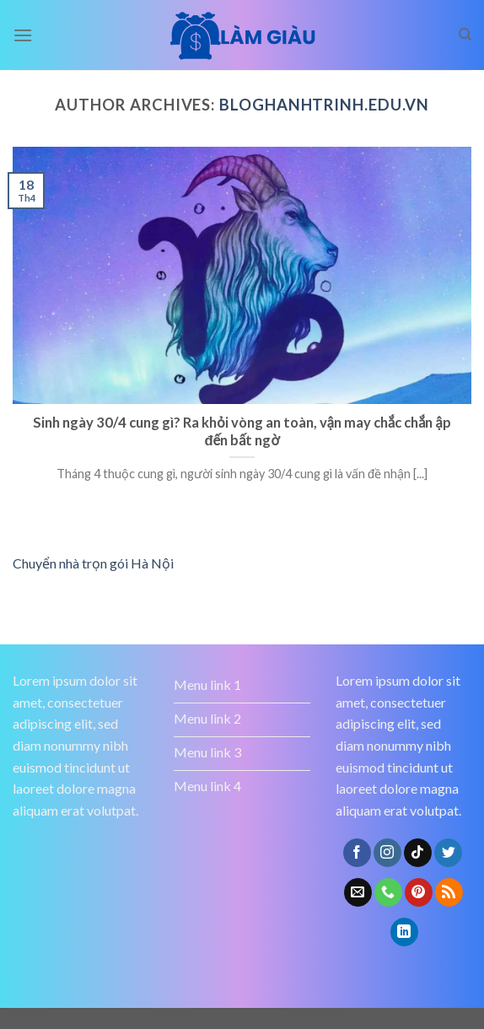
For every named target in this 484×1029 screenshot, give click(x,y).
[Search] (465, 35)
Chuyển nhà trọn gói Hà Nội (93, 563)
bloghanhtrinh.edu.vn (323, 104)
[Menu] (23, 35)
